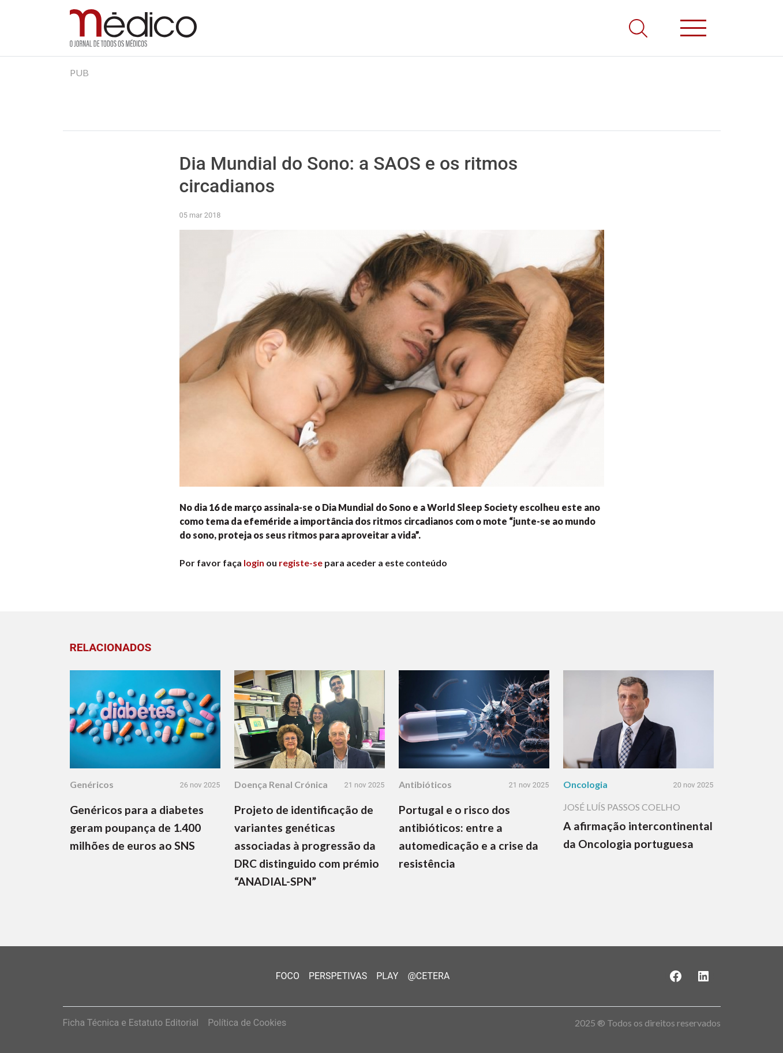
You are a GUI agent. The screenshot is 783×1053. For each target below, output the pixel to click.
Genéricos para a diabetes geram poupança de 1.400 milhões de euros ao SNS (137, 827)
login (253, 562)
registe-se (301, 562)
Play (387, 975)
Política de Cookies (247, 1022)
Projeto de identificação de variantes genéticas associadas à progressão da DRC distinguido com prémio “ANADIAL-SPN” (306, 845)
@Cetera (428, 975)
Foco (287, 975)
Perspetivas (338, 975)
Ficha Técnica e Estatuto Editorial (131, 1022)
